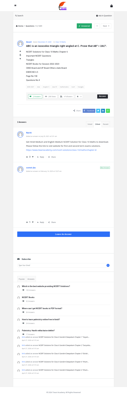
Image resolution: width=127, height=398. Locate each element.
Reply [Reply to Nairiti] (40, 157)
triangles (81, 87)
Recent (105, 124)
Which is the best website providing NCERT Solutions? (46, 286)
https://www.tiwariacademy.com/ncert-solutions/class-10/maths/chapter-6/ (61, 150)
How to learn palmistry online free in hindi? (41, 319)
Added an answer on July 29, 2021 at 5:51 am (41, 136)
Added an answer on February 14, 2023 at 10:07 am (44, 171)
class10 (54, 87)
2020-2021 (30, 87)
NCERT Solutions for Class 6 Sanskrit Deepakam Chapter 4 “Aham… (64, 370)
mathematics (64, 87)
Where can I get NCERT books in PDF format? (42, 308)
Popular (22, 279)
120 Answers (29, 290)
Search (19, 15)
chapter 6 (46, 87)
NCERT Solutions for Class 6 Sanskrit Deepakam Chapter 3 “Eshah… (64, 353)
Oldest (97, 124)
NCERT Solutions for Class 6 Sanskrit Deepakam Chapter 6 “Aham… (64, 362)
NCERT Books (28, 297)
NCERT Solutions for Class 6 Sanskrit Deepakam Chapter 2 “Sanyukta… (65, 345)
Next (106, 26)
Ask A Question (104, 15)
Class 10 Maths (60, 42)
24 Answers (28, 323)
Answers (30, 279)
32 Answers (28, 301)
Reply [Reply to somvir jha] (40, 222)
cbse (38, 87)
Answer (102, 96)
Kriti (23, 337)
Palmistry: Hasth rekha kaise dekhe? (38, 330)
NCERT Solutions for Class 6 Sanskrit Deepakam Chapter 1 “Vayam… (64, 337)
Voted (90, 124)
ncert (73, 87)
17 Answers (28, 334)
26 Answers (28, 312)
